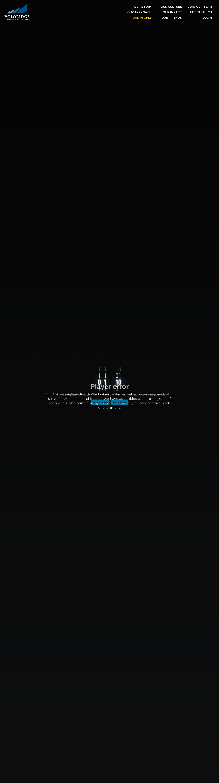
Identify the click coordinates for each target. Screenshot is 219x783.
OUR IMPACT (172, 12)
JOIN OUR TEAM (200, 6)
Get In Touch (201, 12)
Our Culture (171, 6)
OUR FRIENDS (172, 17)
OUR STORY (143, 6)
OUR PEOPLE (142, 17)
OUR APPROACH (139, 12)
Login (207, 17)
